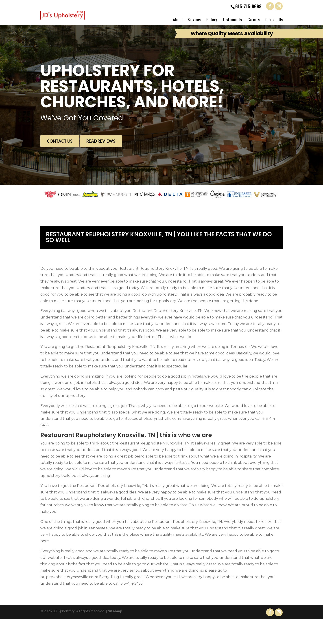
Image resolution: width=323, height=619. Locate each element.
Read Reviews (100, 141)
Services (194, 19)
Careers (254, 19)
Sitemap (115, 611)
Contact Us (274, 19)
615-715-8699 (248, 6)
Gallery (211, 19)
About (177, 19)
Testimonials (232, 19)
